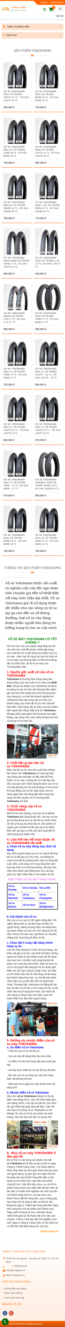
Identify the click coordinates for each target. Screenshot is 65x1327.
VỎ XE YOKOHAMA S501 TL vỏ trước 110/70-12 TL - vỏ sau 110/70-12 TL (16, 428)
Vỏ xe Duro (29, 905)
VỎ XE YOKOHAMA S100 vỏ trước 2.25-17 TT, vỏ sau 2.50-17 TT (48, 262)
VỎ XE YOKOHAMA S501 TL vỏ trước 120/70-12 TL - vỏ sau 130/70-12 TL (48, 428)
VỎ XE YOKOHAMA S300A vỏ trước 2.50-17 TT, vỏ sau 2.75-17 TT (14, 317)
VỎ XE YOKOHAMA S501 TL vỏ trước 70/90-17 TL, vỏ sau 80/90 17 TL (15, 373)
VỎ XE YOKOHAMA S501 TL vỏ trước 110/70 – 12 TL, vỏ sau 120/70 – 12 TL (46, 373)
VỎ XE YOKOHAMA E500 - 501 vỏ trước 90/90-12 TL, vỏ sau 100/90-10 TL (47, 206)
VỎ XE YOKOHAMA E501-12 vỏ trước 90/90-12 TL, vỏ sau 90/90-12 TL (47, 539)
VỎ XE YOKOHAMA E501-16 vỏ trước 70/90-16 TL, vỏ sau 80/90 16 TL (15, 151)
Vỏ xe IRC (45, 887)
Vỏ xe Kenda (30, 887)
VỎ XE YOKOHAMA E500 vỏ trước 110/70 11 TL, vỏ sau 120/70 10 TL (47, 151)
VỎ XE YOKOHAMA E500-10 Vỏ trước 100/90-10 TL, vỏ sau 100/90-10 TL (15, 206)
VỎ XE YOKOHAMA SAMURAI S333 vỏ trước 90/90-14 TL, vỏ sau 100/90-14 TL (47, 484)
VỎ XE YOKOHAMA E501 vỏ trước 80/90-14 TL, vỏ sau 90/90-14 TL (47, 96)
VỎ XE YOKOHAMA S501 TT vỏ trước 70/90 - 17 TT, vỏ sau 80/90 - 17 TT (15, 484)
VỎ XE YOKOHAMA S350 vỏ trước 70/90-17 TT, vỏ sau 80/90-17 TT (47, 317)
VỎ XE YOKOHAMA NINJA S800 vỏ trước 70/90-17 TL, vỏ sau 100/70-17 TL (16, 262)
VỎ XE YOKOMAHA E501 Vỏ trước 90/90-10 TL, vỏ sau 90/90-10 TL (15, 539)
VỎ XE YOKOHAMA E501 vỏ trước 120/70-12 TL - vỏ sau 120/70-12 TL (16, 96)
